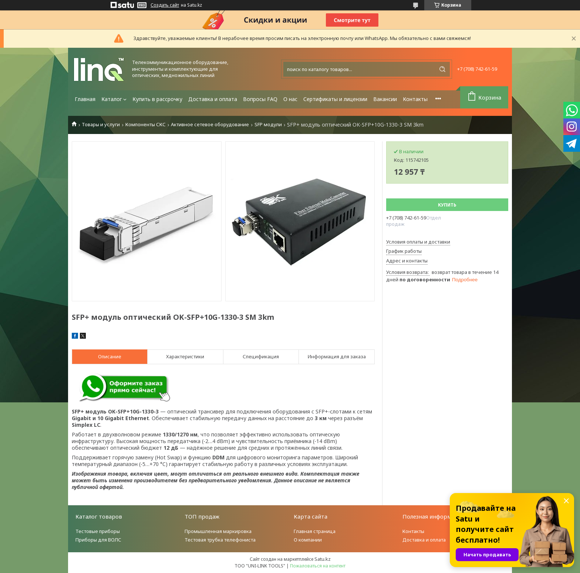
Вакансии (385, 99)
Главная (85, 99)
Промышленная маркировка (218, 531)
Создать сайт (165, 5)
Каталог (111, 99)
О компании (308, 539)
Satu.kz (322, 559)
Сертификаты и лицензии (335, 99)
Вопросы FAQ (260, 99)
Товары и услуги (101, 124)
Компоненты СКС (145, 124)
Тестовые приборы (97, 531)
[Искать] (442, 69)
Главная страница (314, 531)
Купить (447, 205)
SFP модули (268, 124)
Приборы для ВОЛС (98, 539)
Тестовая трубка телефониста (220, 539)
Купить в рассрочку (157, 99)
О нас (290, 99)
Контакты (415, 99)
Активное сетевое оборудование (210, 124)
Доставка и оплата (212, 99)
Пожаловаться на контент (317, 566)
